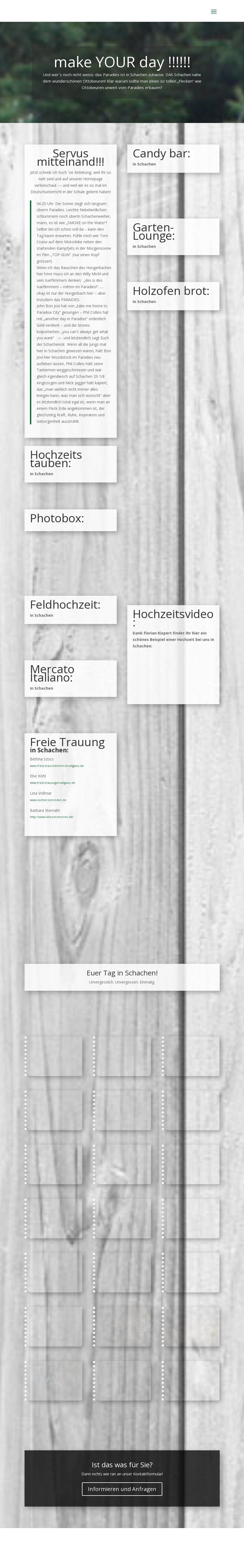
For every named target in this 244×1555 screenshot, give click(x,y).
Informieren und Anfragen (122, 1489)
